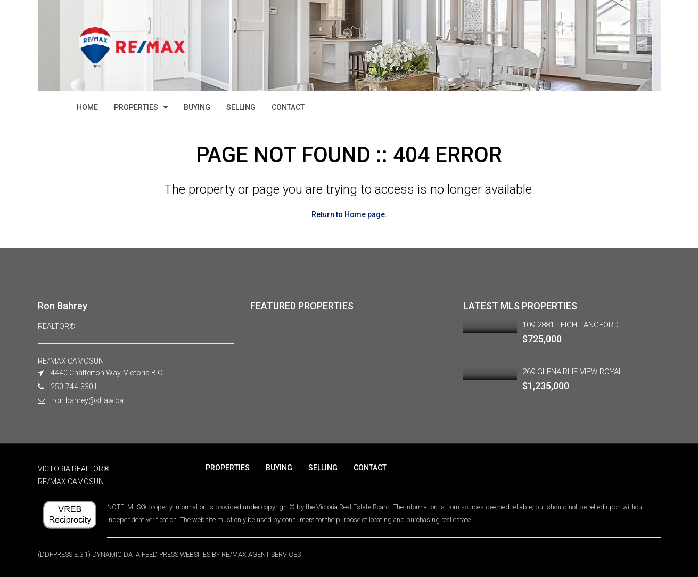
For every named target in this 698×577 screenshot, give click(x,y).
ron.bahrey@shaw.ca (88, 400)
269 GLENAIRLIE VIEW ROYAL (572, 371)
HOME (87, 107)
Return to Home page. (349, 214)
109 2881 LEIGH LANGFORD (570, 325)
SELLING (241, 107)
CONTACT (288, 107)
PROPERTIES (136, 107)
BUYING (197, 107)
